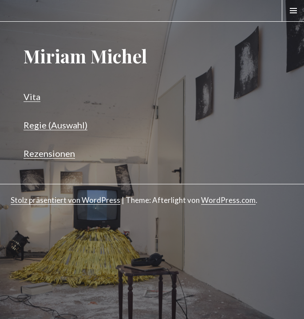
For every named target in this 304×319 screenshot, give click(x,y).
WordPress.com (228, 200)
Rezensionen (49, 153)
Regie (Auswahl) (55, 125)
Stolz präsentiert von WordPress (65, 200)
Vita (32, 96)
